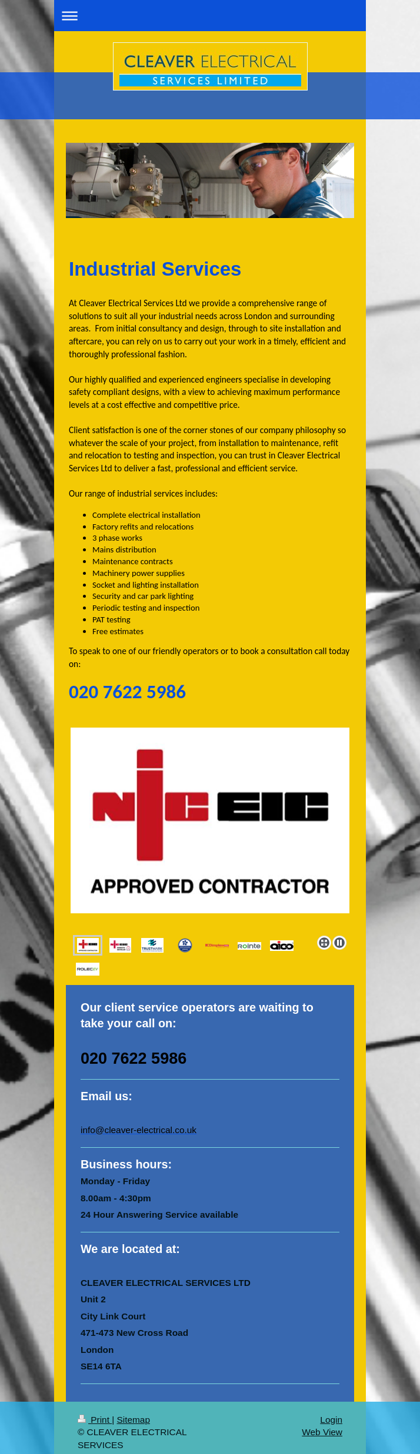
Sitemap (132, 1411)
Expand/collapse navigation (210, 15)
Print (95, 1411)
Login (331, 1411)
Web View (322, 1423)
